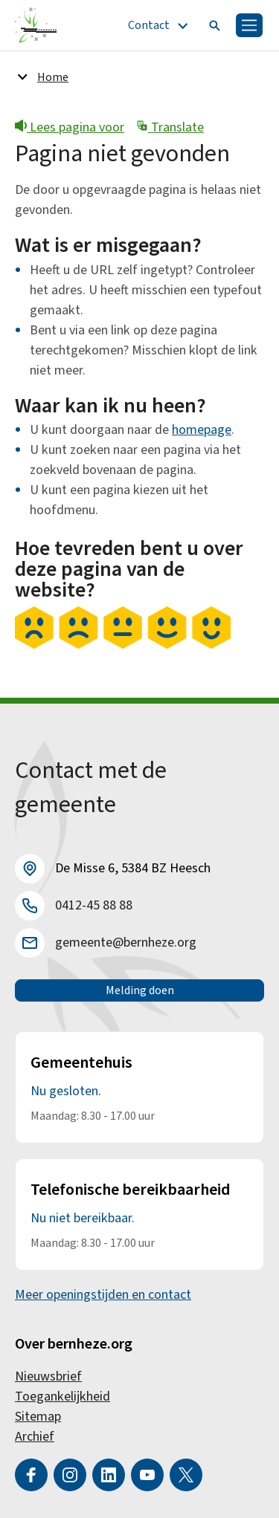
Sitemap (38, 1416)
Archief (34, 1436)
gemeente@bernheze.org (125, 942)
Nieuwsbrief (48, 1376)
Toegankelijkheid (62, 1396)
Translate (170, 127)
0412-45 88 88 (93, 905)
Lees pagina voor (69, 127)
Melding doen (140, 990)
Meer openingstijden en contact (103, 1294)
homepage (201, 430)
